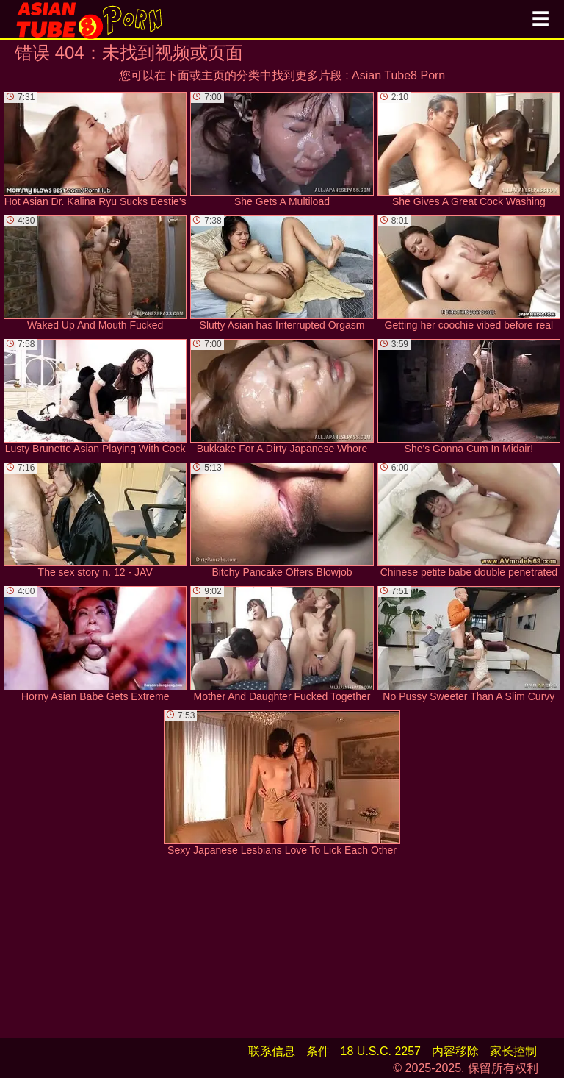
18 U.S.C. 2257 (381, 1051)
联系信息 (271, 1051)
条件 (318, 1051)
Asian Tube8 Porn (398, 75)
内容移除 (455, 1051)
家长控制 (513, 1051)
